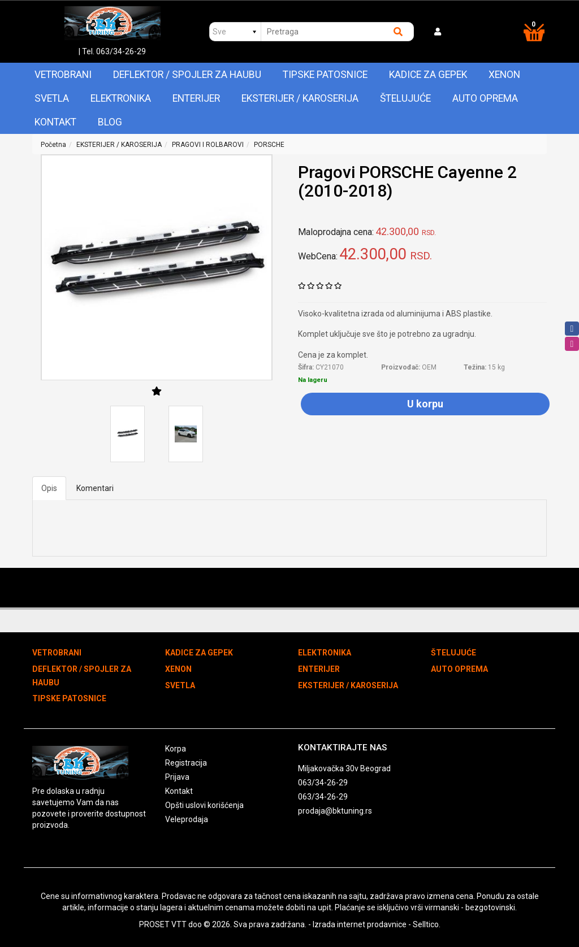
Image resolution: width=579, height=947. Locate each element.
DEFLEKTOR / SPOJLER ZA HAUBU (187, 74)
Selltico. (426, 924)
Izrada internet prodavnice (360, 924)
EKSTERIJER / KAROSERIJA (299, 98)
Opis (49, 488)
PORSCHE (269, 145)
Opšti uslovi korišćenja (204, 805)
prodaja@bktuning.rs (335, 810)
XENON (504, 74)
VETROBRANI (63, 74)
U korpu (425, 404)
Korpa (175, 748)
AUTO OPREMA (485, 98)
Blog (110, 122)
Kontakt (55, 122)
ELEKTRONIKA (120, 98)
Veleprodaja (186, 819)
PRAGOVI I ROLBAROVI (208, 145)
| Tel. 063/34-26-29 (112, 51)
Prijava (177, 776)
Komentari (95, 488)
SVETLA (51, 98)
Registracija (186, 762)
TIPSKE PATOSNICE (325, 74)
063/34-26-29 (323, 782)
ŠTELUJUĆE (405, 98)
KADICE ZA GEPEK (428, 74)
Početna (53, 145)
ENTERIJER (196, 98)
